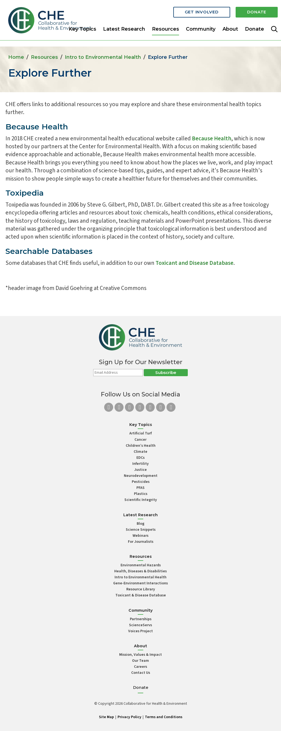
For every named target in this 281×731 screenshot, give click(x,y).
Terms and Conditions (163, 717)
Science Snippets (141, 529)
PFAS (140, 488)
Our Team (140, 660)
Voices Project (140, 631)
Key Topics (82, 28)
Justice (140, 469)
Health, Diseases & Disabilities (140, 571)
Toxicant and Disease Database (194, 263)
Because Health (36, 126)
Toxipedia (24, 193)
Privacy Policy (129, 717)
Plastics (140, 494)
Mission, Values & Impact (140, 654)
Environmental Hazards (141, 565)
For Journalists (140, 541)
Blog (140, 523)
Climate (140, 451)
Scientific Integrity (140, 500)
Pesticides (141, 482)
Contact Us (140, 672)
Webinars (140, 535)
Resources (44, 57)
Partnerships (140, 619)
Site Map (106, 717)
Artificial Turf (140, 433)
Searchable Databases (48, 251)
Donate (257, 11)
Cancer (140, 439)
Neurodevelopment (140, 475)
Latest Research (124, 28)
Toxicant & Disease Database (140, 595)
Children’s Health (141, 445)
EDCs (140, 457)
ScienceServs (140, 625)
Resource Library (140, 589)
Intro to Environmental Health (103, 57)
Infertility (140, 463)
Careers (140, 666)
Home (16, 57)
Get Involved (202, 11)
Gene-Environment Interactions (140, 583)
